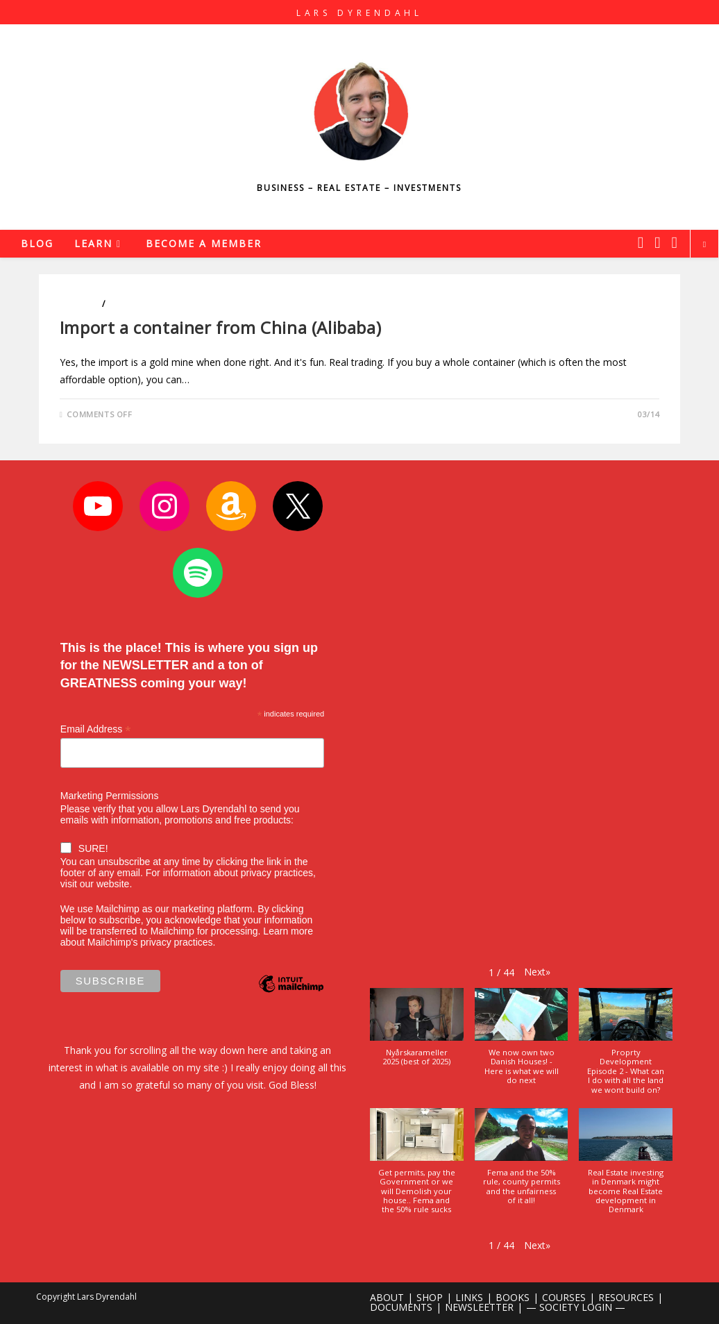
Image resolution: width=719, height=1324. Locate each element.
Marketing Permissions (109, 795)
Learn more (288, 931)
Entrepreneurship (150, 304)
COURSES (564, 1297)
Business (80, 304)
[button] (537, 971)
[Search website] (704, 244)
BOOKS (513, 1297)
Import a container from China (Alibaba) (220, 327)
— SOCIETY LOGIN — (575, 1307)
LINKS (469, 1297)
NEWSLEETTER (479, 1307)
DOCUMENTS (401, 1307)
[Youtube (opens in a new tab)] (674, 242)
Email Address (95, 729)
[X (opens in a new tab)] (640, 242)
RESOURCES (626, 1297)
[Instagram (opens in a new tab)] (657, 242)
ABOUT (387, 1297)
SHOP (429, 1297)
